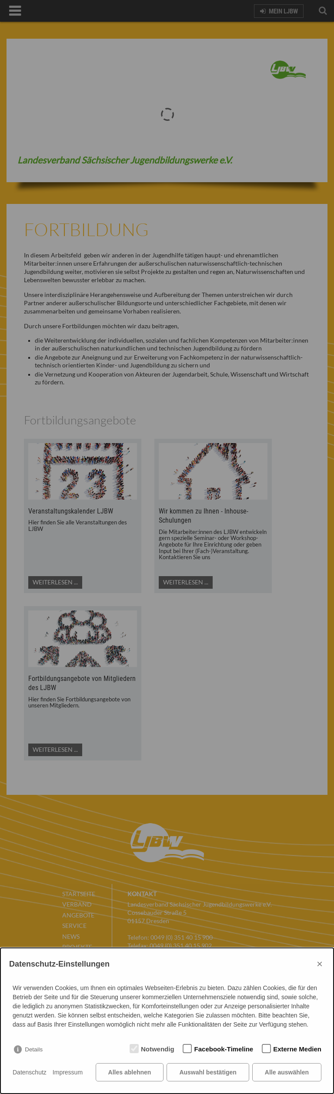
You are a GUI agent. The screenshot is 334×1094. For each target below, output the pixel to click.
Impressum (68, 1072)
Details (34, 1049)
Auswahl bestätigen (207, 1072)
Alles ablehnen (129, 1072)
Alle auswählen (287, 1072)
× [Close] (320, 964)
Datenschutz (30, 1072)
